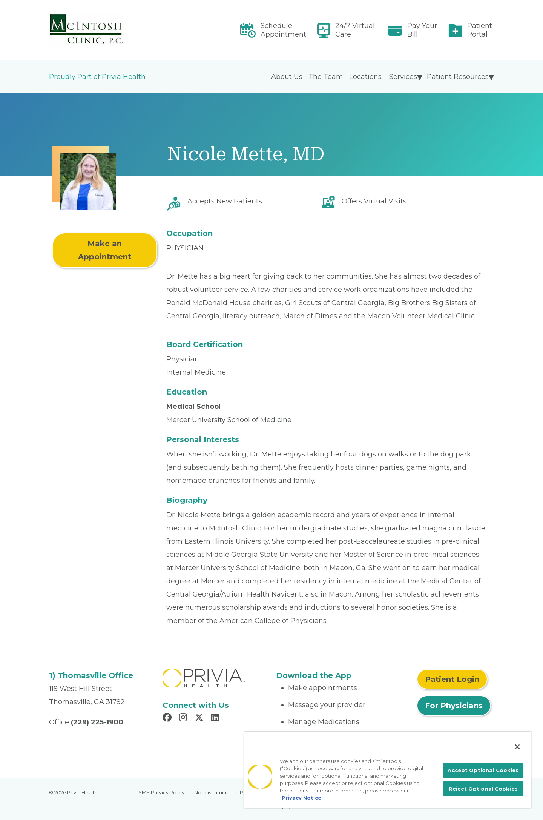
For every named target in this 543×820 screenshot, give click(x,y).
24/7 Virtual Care (355, 30)
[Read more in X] (200, 718)
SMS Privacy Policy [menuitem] (161, 792)
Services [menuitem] (403, 76)
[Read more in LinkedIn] (216, 718)
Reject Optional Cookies (483, 789)
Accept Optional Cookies (483, 770)
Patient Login (452, 679)
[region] (387, 770)
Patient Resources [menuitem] (458, 76)
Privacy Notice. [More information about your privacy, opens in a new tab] (302, 798)
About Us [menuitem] (286, 76)
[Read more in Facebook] (168, 718)
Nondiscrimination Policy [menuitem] (224, 792)
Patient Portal (479, 30)
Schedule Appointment (283, 30)
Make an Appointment (104, 250)
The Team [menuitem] (325, 76)
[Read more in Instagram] (184, 718)
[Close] (517, 746)
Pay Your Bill (422, 30)
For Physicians (454, 705)
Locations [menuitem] (365, 76)
